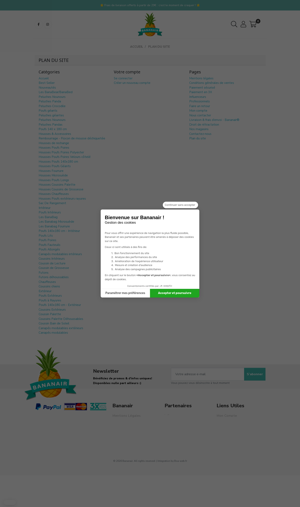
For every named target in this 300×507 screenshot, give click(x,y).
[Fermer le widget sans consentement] (180, 205)
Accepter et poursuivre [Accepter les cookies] (174, 293)
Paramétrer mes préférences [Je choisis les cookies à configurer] (125, 293)
